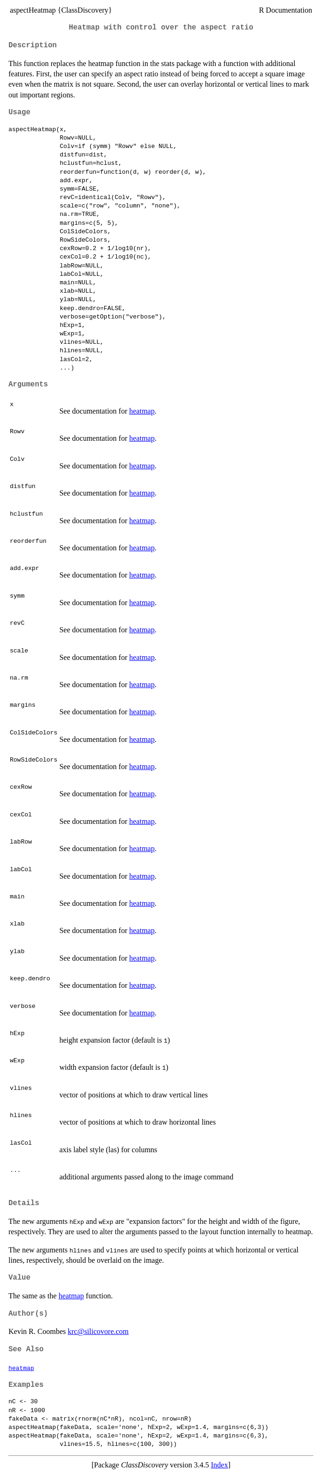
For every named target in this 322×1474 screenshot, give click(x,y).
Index (219, 1465)
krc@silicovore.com (98, 1331)
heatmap (141, 411)
